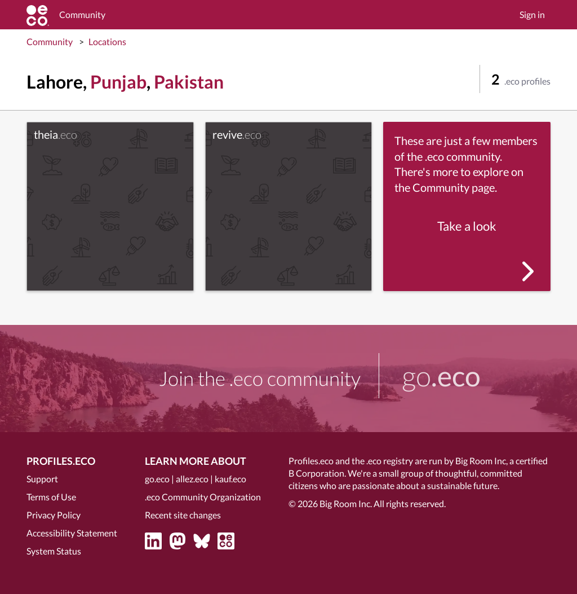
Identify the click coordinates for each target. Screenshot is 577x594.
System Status (53, 550)
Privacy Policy (53, 514)
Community (49, 41)
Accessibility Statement (71, 532)
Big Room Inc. (345, 503)
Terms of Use (51, 496)
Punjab (118, 82)
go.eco (157, 478)
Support (42, 478)
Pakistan (189, 82)
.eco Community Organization (203, 496)
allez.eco (192, 478)
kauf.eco (230, 478)
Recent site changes (183, 514)
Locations (107, 41)
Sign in (532, 14)
